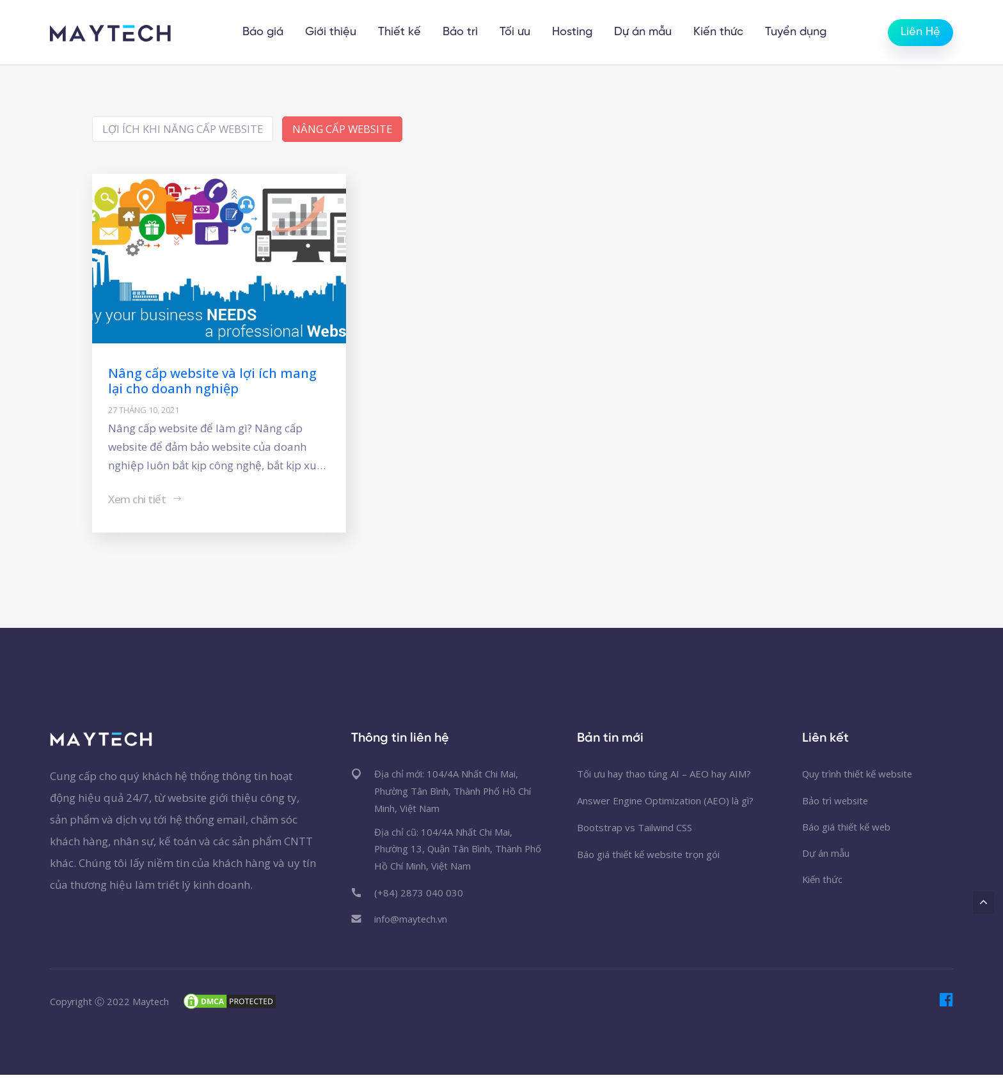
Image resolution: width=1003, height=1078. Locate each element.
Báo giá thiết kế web (846, 828)
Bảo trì (461, 32)
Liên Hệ (920, 32)
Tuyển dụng (797, 32)
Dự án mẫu (644, 32)
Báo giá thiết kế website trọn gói (648, 855)
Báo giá (264, 32)
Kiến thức (720, 32)
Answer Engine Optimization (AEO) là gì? (665, 801)
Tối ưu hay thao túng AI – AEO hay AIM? (664, 775)
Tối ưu (516, 32)
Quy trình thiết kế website (858, 775)
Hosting (573, 32)
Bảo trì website (836, 801)
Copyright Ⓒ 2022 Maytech (110, 1003)
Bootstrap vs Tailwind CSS (634, 828)
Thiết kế (400, 32)
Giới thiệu (332, 32)
